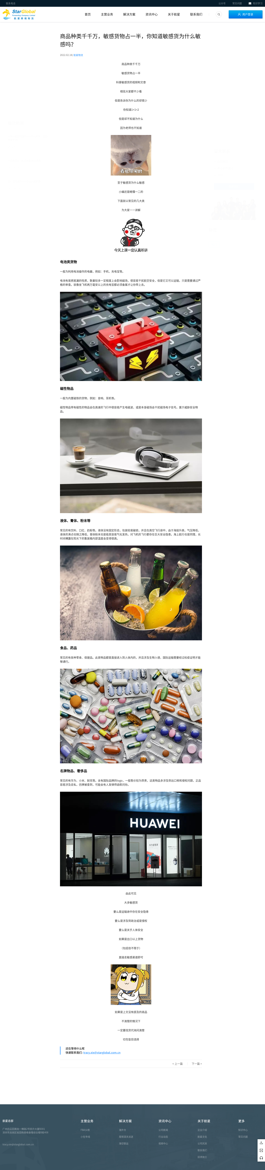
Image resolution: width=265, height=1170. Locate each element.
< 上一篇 (177, 1063)
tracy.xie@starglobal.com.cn (102, 1052)
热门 (214, 135)
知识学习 (255, 3)
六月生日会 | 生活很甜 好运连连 (24, 80)
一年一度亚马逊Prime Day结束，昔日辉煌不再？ (27, 57)
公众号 (222, 3)
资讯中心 (152, 14)
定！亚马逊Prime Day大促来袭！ (25, 100)
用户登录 (245, 14)
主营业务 (107, 14)
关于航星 (174, 14)
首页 (88, 14)
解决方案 (129, 14)
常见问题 (237, 3)
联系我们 (196, 14)
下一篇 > (197, 1063)
